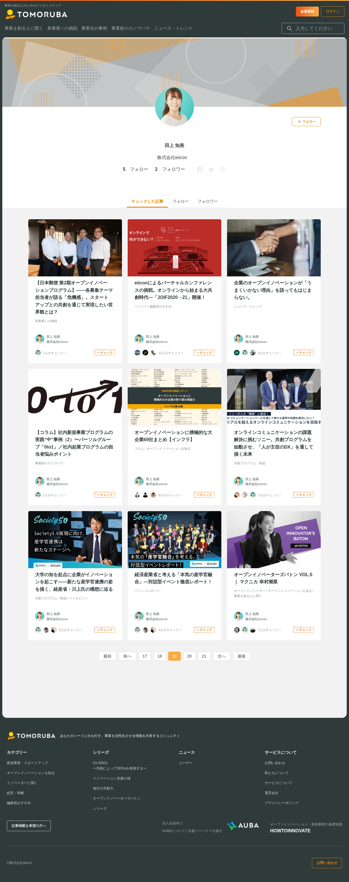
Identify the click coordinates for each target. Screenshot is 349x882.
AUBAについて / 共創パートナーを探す (192, 831)
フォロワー (208, 201)
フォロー (180, 201)
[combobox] (313, 29)
